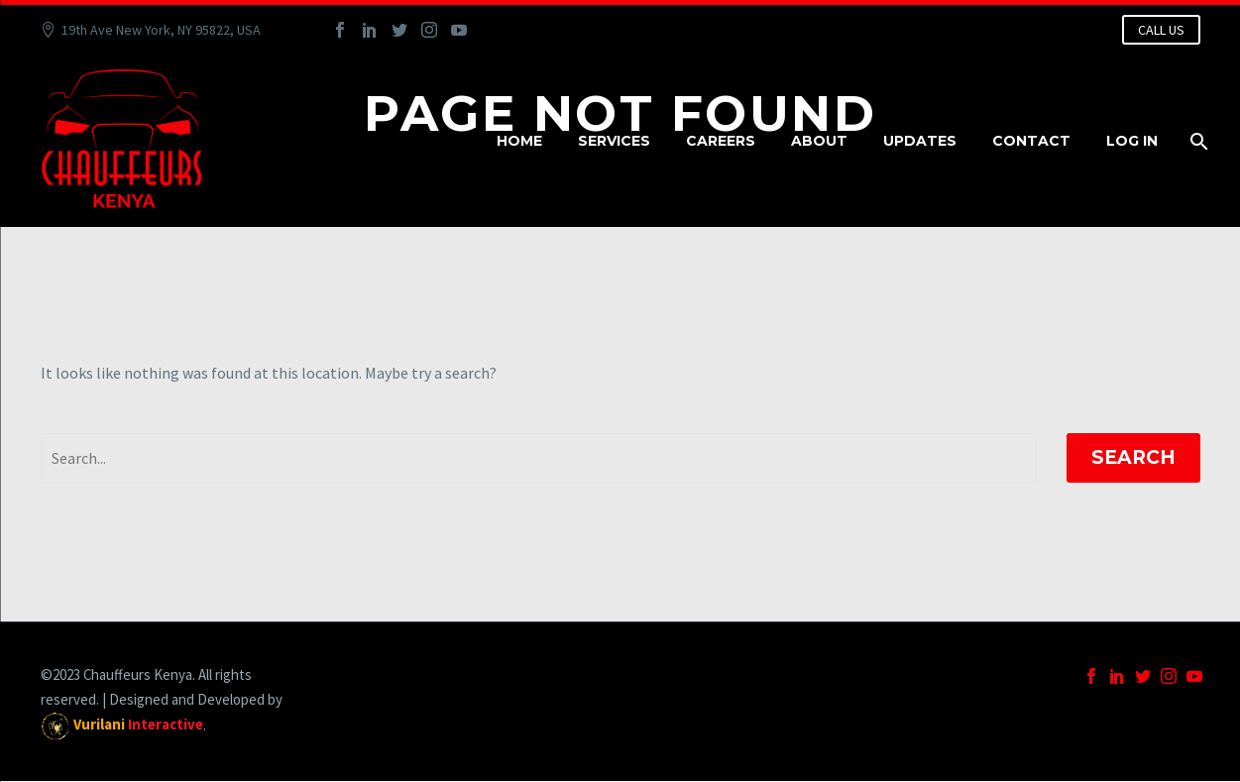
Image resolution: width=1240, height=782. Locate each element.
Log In (1132, 141)
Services (614, 141)
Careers (720, 141)
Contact (1031, 141)
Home (519, 141)
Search (1133, 457)
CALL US (1161, 30)
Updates (920, 141)
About (819, 141)
